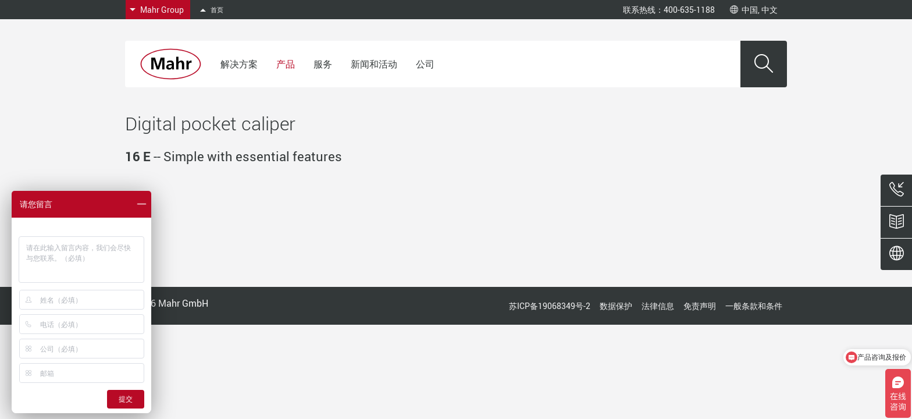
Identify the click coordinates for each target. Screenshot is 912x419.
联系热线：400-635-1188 (669, 9)
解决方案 (239, 64)
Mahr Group (162, 9)
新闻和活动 (374, 64)
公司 (425, 64)
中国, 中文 (754, 9)
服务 (323, 64)
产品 (285, 64)
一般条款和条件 (753, 305)
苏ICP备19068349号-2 (549, 305)
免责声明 (699, 305)
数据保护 (616, 305)
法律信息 (658, 305)
